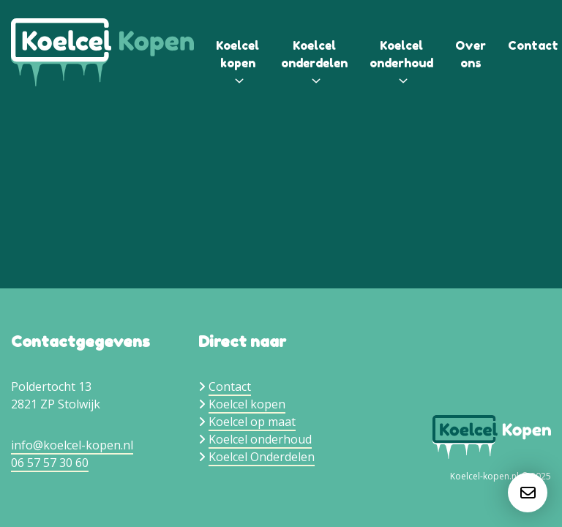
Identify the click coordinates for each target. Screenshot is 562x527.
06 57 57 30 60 (50, 463)
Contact (533, 45)
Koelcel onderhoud (260, 439)
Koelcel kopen (247, 404)
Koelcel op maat (252, 422)
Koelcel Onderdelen (262, 457)
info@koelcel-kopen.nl (72, 445)
